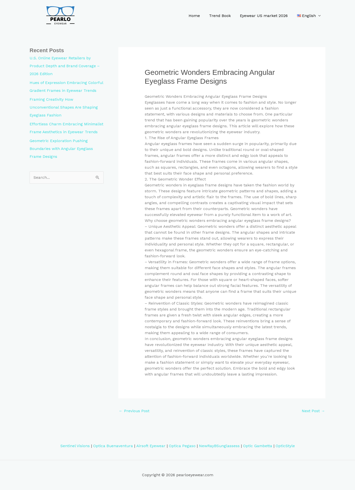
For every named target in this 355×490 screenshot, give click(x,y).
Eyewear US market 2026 (266, 15)
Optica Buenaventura (112, 446)
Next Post (313, 410)
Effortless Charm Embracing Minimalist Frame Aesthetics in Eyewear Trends (59, 140)
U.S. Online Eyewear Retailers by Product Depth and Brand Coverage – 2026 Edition (65, 66)
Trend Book (223, 15)
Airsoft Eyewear (150, 446)
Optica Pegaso (182, 446)
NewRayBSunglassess (219, 446)
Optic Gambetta (258, 446)
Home (198, 15)
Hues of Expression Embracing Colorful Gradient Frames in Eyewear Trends (65, 90)
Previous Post (134, 410)
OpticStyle (285, 446)
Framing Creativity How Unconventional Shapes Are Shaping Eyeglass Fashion (64, 115)
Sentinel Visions (74, 446)
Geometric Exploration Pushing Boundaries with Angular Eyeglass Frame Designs (62, 164)
